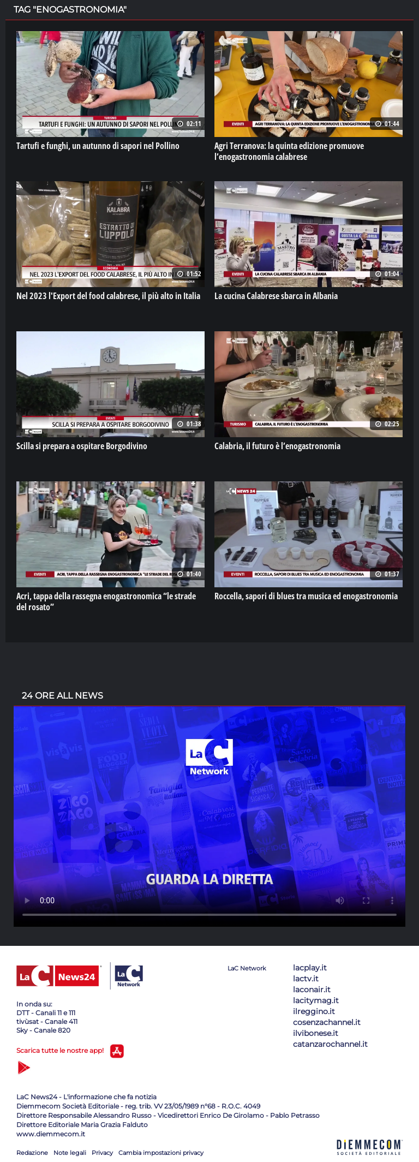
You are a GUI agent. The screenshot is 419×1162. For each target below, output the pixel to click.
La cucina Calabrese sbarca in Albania (276, 296)
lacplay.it (310, 968)
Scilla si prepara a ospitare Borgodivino (81, 446)
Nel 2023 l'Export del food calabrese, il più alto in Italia (108, 296)
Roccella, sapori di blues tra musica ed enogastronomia (306, 596)
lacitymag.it (316, 1000)
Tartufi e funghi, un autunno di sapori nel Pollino (97, 146)
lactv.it (306, 979)
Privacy (102, 1153)
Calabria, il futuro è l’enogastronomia (277, 446)
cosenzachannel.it (327, 1022)
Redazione (32, 1153)
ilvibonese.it (315, 1033)
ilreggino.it (314, 1011)
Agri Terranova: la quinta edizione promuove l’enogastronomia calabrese (289, 151)
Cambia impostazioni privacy (160, 1153)
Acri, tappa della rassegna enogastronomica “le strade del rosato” (106, 601)
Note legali (69, 1153)
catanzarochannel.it (330, 1044)
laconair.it (312, 989)
